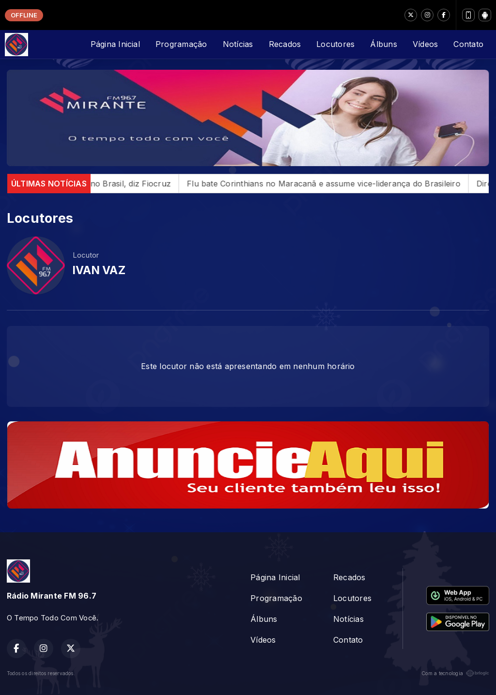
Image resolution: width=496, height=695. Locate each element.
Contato (468, 44)
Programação (181, 44)
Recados (285, 44)
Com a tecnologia (455, 673)
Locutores (335, 44)
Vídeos (425, 44)
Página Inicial (115, 44)
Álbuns (383, 44)
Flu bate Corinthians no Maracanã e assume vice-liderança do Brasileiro (336, 183)
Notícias (238, 44)
